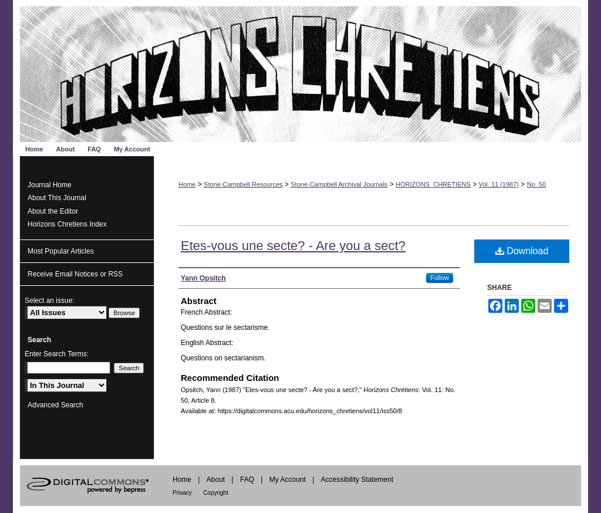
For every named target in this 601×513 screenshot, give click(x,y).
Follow (439, 277)
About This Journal (57, 198)
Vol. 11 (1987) (499, 184)
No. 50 (536, 184)
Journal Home (50, 185)
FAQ (247, 479)
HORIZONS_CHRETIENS (433, 184)
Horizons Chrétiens (300, 71)
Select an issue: (50, 300)
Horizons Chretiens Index (67, 224)
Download (522, 251)
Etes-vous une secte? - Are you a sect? (293, 245)
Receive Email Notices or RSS (75, 274)
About (216, 479)
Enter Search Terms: (57, 354)
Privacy (182, 493)
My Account (287, 479)
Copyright (215, 493)
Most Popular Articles (61, 251)
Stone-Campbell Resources (243, 184)
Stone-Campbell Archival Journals (339, 184)
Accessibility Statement (357, 479)
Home (186, 184)
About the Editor (53, 211)
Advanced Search (55, 405)
